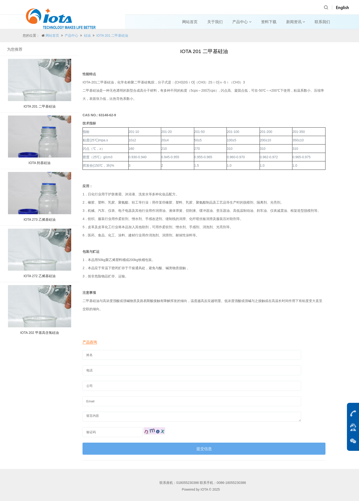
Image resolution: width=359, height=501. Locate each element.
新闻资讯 (295, 22)
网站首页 (190, 22)
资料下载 (268, 22)
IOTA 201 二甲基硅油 (112, 35)
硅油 (87, 35)
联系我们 (322, 22)
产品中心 (241, 22)
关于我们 (215, 22)
